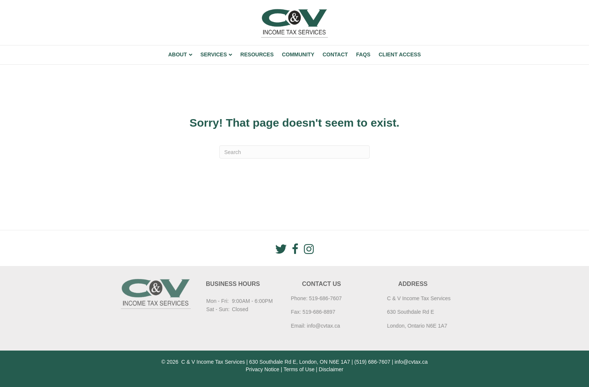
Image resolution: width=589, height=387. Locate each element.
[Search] (294, 152)
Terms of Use (299, 369)
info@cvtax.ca (309, 326)
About (177, 54)
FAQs (363, 54)
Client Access (400, 54)
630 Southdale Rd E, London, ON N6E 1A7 (299, 362)
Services (213, 54)
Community (298, 54)
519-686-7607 (311, 298)
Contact (335, 54)
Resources (257, 54)
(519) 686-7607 (372, 362)
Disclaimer (331, 369)
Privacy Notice (262, 369)
